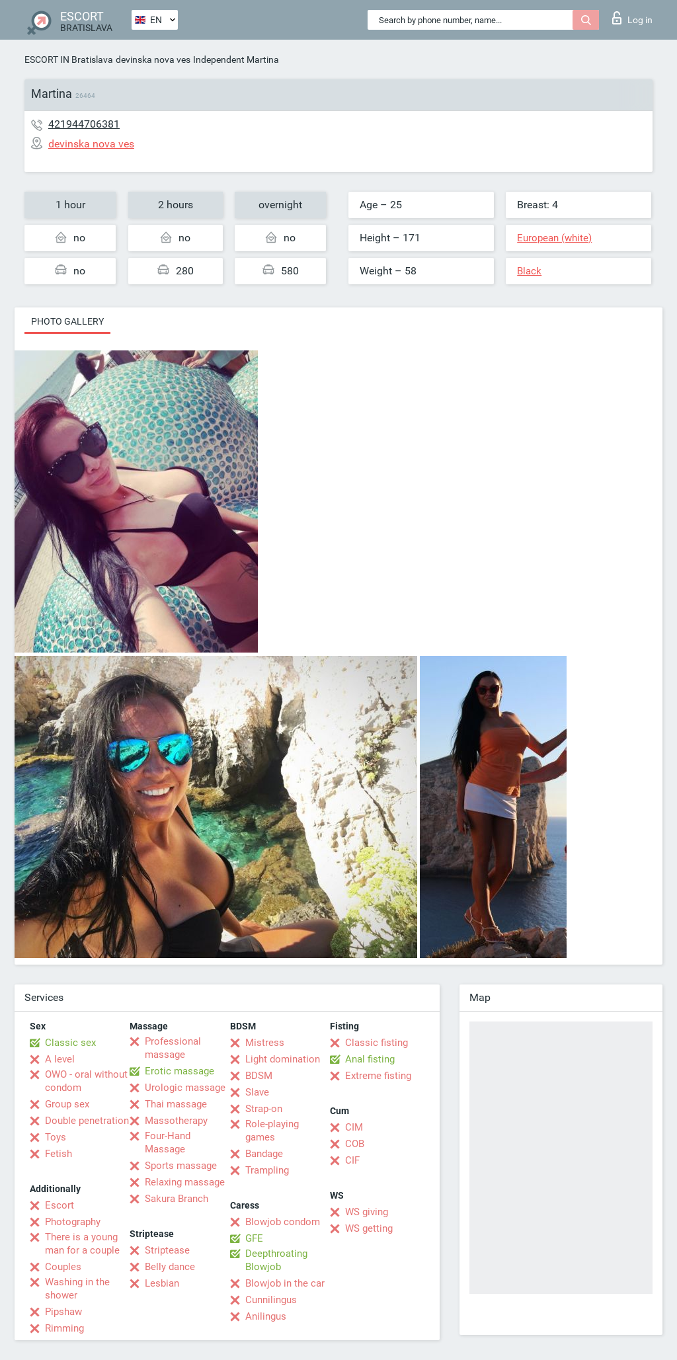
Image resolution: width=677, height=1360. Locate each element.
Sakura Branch (176, 1199)
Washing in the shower (77, 1288)
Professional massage (173, 1047)
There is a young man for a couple (82, 1243)
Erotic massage (179, 1071)
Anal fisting (370, 1059)
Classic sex (70, 1043)
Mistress (264, 1043)
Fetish (58, 1154)
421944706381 (84, 124)
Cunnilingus (271, 1300)
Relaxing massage (185, 1182)
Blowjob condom (282, 1222)
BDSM (258, 1076)
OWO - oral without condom (86, 1081)
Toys (55, 1137)
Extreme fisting (378, 1076)
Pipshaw (63, 1312)
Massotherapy (176, 1121)
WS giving (366, 1212)
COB (354, 1144)
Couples (63, 1267)
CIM (354, 1127)
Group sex (67, 1104)
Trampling (267, 1170)
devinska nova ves (153, 59)
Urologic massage (185, 1088)
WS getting (369, 1228)
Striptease (167, 1250)
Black (529, 271)
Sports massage (181, 1166)
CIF (352, 1160)
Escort (59, 1205)
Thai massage (176, 1104)
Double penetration (87, 1121)
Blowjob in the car (285, 1283)
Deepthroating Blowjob (276, 1260)
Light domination (282, 1059)
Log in (632, 18)
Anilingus (265, 1316)
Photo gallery (67, 321)
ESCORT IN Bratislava (68, 59)
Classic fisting (376, 1043)
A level (60, 1059)
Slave (257, 1092)
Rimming (64, 1328)
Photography (72, 1222)
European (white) (554, 238)
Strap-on (263, 1109)
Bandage (264, 1154)
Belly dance (170, 1267)
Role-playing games (272, 1130)
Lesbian (162, 1283)
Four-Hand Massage (167, 1142)
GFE (254, 1238)
